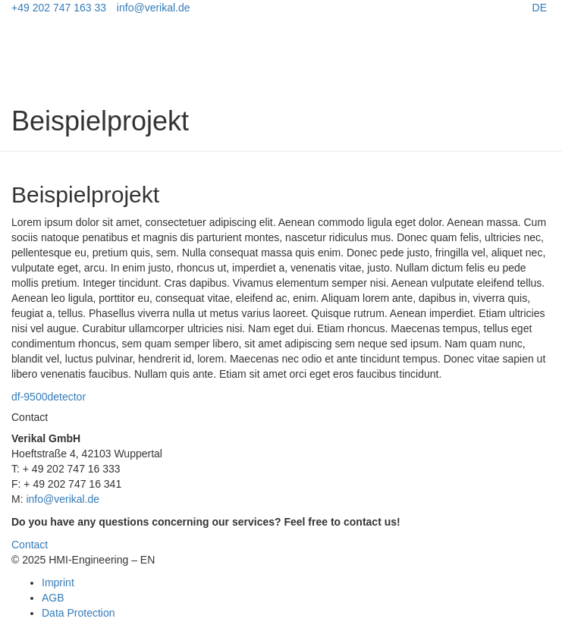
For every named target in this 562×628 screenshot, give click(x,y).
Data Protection (78, 613)
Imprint (58, 582)
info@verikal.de (153, 8)
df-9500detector (48, 397)
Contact (29, 545)
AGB (53, 598)
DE (539, 8)
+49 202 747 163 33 (58, 8)
